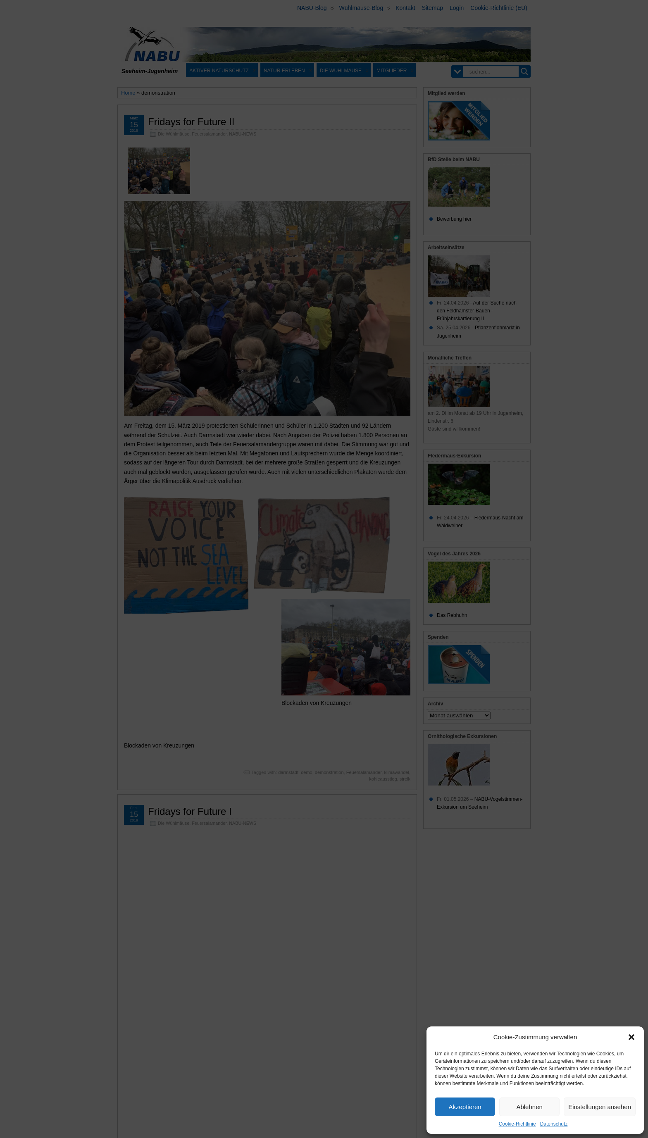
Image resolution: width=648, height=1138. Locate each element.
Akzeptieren (464, 1106)
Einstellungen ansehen (599, 1106)
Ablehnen (529, 1106)
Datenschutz (554, 1124)
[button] (631, 1037)
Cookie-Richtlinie (517, 1124)
